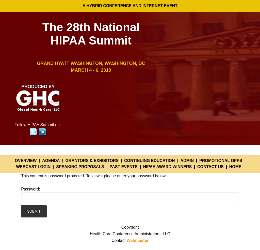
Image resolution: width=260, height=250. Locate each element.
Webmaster (138, 240)
